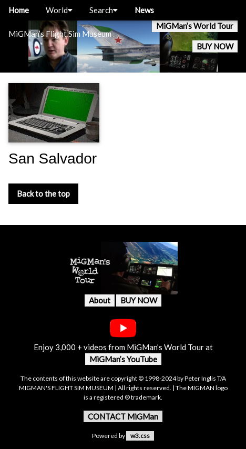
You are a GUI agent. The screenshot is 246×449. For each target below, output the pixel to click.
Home (18, 10)
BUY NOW (215, 46)
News (144, 10)
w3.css (140, 436)
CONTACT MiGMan (123, 416)
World (59, 10)
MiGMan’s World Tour (194, 25)
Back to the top (43, 193)
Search (103, 10)
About (99, 300)
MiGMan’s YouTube (123, 359)
